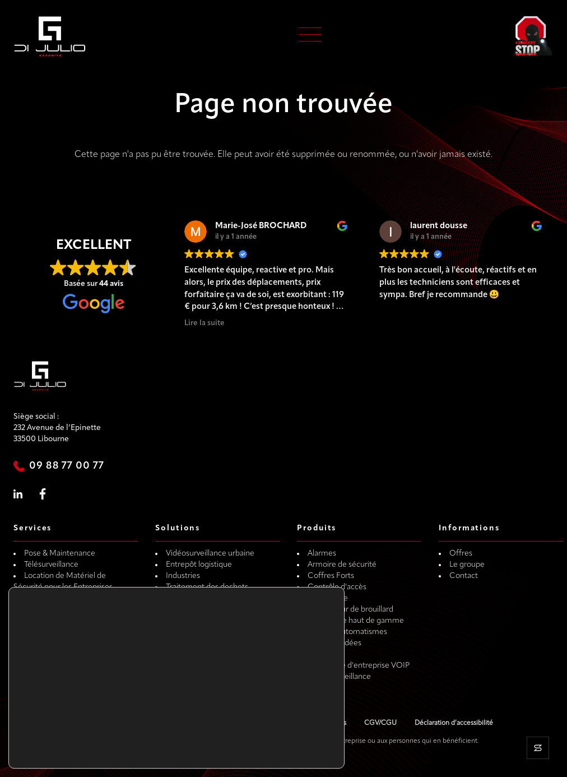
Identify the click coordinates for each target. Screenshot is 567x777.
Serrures (322, 654)
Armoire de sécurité (342, 565)
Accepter (288, 721)
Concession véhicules (203, 666)
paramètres (153, 748)
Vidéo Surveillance (339, 677)
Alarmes (322, 553)
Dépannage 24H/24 (57, 632)
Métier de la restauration (208, 643)
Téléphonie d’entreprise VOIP (359, 666)
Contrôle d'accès (337, 587)
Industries (183, 576)
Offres (460, 553)
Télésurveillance (51, 565)
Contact (463, 576)
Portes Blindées (334, 643)
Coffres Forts (331, 576)
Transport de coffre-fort (65, 643)
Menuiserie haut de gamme (356, 621)
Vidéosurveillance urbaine (210, 553)
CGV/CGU (380, 723)
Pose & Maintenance (59, 553)
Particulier (183, 609)
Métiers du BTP (192, 632)
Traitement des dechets (207, 587)
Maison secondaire (198, 654)
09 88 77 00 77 (66, 466)
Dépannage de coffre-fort (69, 609)
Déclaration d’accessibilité (454, 723)
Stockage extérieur (198, 598)
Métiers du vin (190, 621)
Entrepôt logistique (199, 565)
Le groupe (467, 565)
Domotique (328, 598)
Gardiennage (46, 598)
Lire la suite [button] (204, 323)
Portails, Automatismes (347, 632)
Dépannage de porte (60, 621)
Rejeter (288, 745)
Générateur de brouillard (350, 609)
